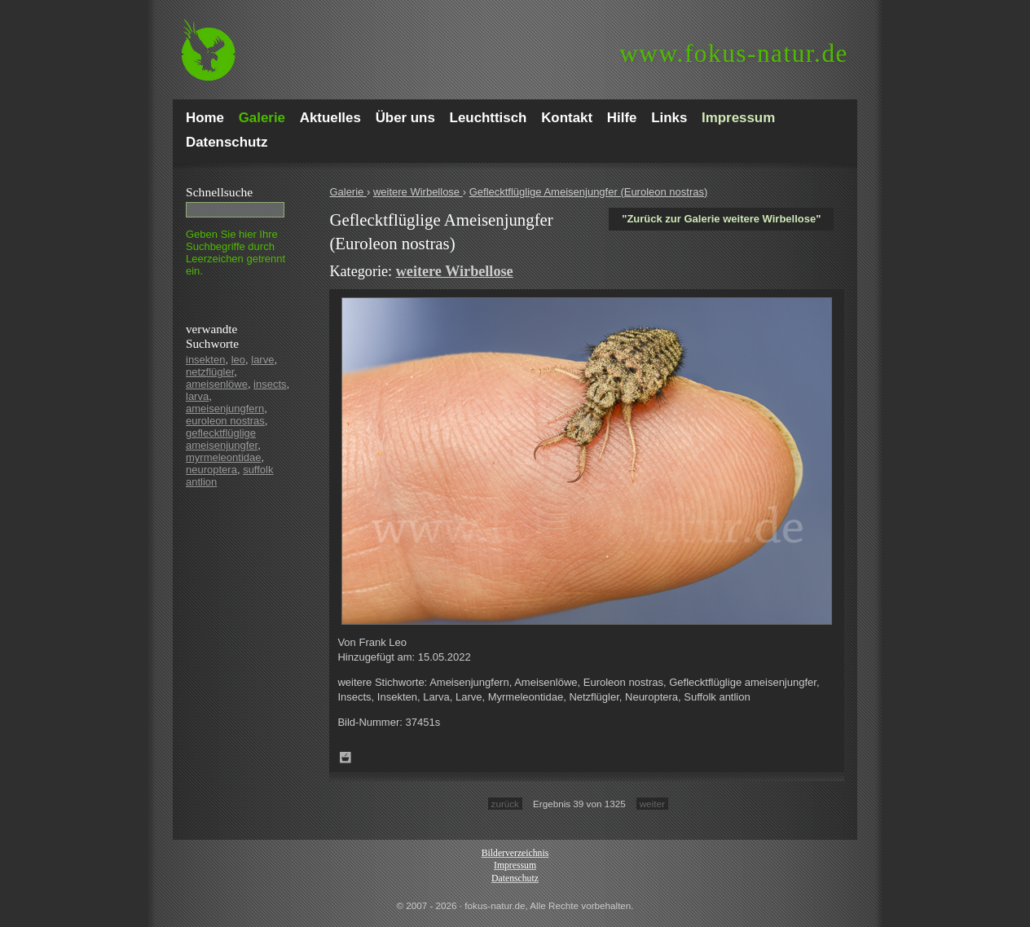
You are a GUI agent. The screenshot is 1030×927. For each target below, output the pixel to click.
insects (269, 384)
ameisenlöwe (217, 384)
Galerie (348, 192)
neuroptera (211, 470)
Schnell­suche (219, 192)
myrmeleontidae (224, 457)
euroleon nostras (225, 421)
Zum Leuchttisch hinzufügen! (345, 757)
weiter (652, 803)
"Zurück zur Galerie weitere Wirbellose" (721, 219)
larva (197, 396)
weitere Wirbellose (418, 192)
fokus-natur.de (733, 53)
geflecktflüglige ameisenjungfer (222, 439)
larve (262, 360)
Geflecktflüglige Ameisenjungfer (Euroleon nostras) (588, 192)
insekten (205, 360)
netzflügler (210, 372)
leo (238, 360)
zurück (505, 803)
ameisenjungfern (225, 408)
